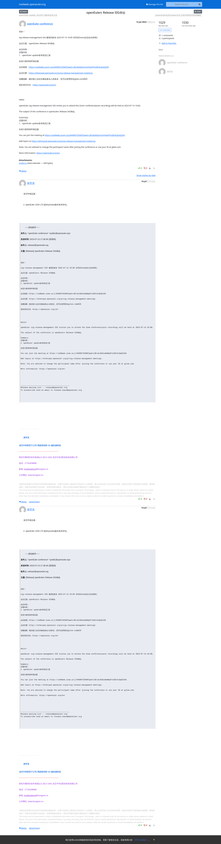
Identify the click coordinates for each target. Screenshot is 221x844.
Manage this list (154, 4)
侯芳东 (31, 183)
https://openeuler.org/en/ (48, 153)
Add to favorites (167, 43)
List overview (165, 30)
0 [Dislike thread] (145, 168)
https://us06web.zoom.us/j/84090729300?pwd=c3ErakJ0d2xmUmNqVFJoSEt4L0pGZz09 (69, 67)
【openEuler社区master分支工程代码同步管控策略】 (178, 15)
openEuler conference (40, 23)
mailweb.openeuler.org (32, 4)
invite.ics (23, 163)
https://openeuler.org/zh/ (44, 84)
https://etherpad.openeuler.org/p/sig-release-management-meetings (61, 73)
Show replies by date (145, 175)
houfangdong (30, 469)
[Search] (199, 4)
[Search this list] (181, 4)
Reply (23, 171)
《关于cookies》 (140, 839)
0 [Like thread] (140, 168)
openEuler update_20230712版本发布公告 (38, 15)
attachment (34, 501)
